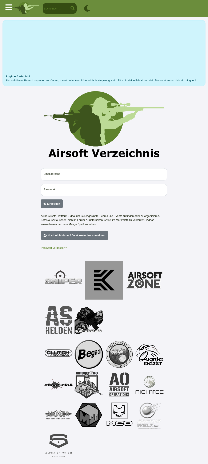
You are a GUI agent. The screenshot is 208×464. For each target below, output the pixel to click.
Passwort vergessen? (54, 247)
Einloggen (52, 203)
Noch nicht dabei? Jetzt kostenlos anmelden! (74, 235)
